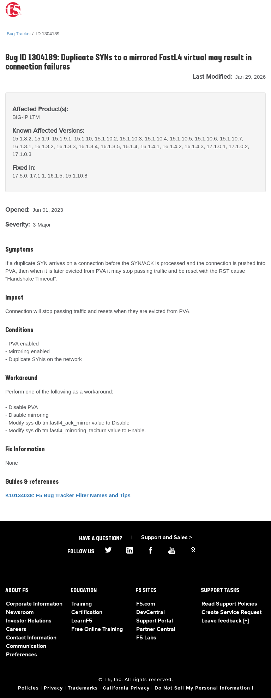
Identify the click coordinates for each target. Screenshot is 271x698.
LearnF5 (81, 621)
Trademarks (83, 688)
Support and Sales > (166, 538)
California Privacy (126, 688)
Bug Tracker (19, 33)
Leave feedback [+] (225, 621)
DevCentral (150, 612)
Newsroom (20, 612)
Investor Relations (29, 621)
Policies (28, 688)
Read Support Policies (229, 604)
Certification (86, 612)
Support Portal (154, 621)
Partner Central (155, 629)
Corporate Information (34, 604)
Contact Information (31, 638)
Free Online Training (97, 629)
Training (81, 604)
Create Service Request (231, 612)
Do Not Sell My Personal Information (202, 688)
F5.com (145, 604)
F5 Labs (146, 638)
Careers (16, 629)
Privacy (53, 688)
